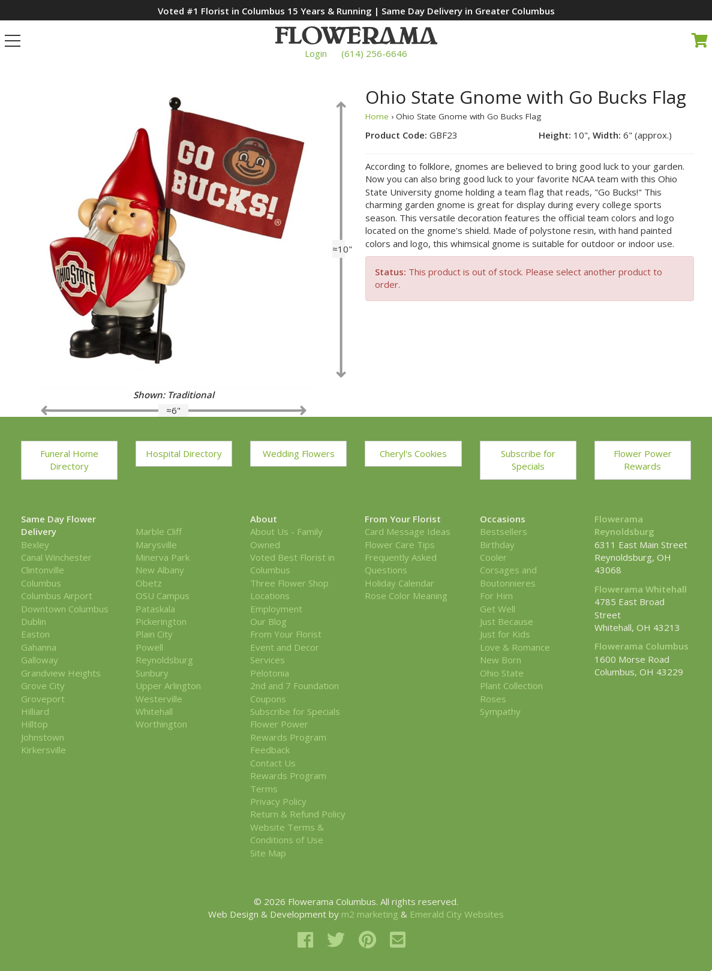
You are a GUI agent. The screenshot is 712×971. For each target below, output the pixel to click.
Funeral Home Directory (69, 459)
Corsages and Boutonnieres (508, 576)
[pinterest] (370, 939)
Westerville (159, 699)
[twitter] (338, 939)
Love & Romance (515, 647)
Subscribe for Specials (528, 459)
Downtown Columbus (65, 609)
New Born (500, 660)
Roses (493, 699)
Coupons (268, 699)
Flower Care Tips (400, 545)
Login (316, 53)
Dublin (33, 621)
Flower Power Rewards (643, 459)
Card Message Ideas (407, 531)
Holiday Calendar (399, 583)
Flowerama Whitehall (640, 589)
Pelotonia (269, 673)
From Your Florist (286, 634)
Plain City (154, 634)
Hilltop (34, 724)
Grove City (43, 686)
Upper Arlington (168, 686)
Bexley (35, 545)
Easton (35, 634)
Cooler (493, 557)
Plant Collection (511, 686)
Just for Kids (505, 634)
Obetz (149, 583)
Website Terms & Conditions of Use (287, 833)
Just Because (506, 621)
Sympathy (500, 711)
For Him (496, 596)
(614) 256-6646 (374, 53)
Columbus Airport (56, 596)
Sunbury (152, 673)
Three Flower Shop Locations (289, 589)
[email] (397, 939)
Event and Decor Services (284, 653)
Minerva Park (163, 557)
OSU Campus (163, 596)
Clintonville (42, 570)
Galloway (39, 660)
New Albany (160, 570)
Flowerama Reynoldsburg (624, 525)
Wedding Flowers (299, 453)
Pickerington (161, 621)
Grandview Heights (61, 673)
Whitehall (154, 711)
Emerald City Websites (457, 914)
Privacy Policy (278, 801)
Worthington (161, 724)
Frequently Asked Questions (401, 563)
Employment (276, 609)
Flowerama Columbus (641, 646)
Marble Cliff (159, 531)
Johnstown (42, 737)
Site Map (268, 853)
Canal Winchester (56, 557)
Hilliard (35, 711)
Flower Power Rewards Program (288, 730)
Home (377, 116)
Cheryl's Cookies (413, 453)
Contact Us (273, 763)
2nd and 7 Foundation (294, 686)
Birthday (497, 545)
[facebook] (308, 939)
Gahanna (38, 647)
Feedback (270, 750)
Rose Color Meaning (406, 596)
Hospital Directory (184, 453)
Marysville (156, 545)
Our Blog (268, 621)
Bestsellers (503, 531)
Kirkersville (43, 750)
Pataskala (155, 609)
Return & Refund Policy (298, 814)
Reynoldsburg (164, 660)
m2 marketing (369, 914)
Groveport (43, 699)
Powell (149, 647)
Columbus (41, 583)
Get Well (497, 609)
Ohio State (502, 673)
